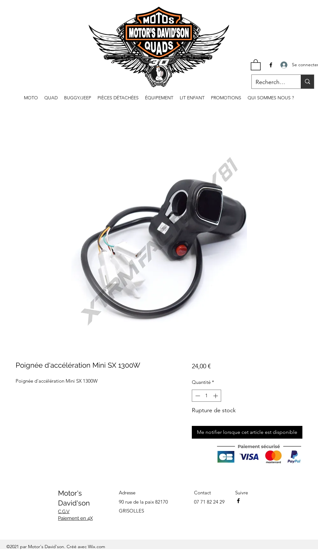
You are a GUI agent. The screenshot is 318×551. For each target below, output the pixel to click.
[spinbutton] (206, 396)
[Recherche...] (271, 82)
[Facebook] (271, 65)
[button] (256, 64)
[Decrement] (197, 396)
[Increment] (216, 396)
